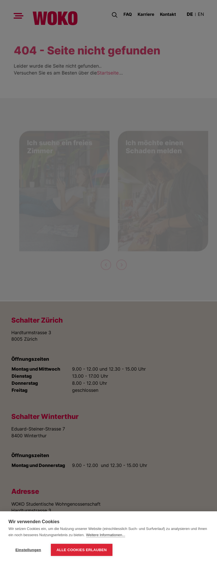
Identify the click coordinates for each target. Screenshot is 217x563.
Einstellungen (28, 550)
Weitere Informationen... (105, 535)
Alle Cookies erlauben (82, 550)
